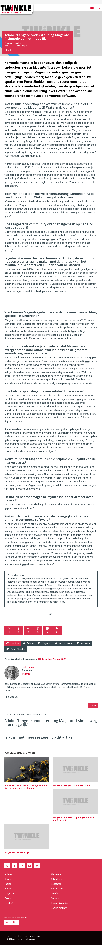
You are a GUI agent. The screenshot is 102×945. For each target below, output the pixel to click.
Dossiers (9, 879)
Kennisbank (57, 888)
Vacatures (56, 884)
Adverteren (56, 879)
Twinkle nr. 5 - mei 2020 (54, 659)
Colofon (55, 893)
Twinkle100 (10, 903)
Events (7, 898)
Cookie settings (59, 908)
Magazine (9, 893)
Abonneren (56, 874)
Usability (18, 43)
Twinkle (26, 673)
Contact (55, 898)
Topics (7, 884)
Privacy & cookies (60, 903)
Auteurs (8, 874)
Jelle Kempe (21, 46)
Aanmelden (11, 922)
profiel (93, 705)
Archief (8, 888)
